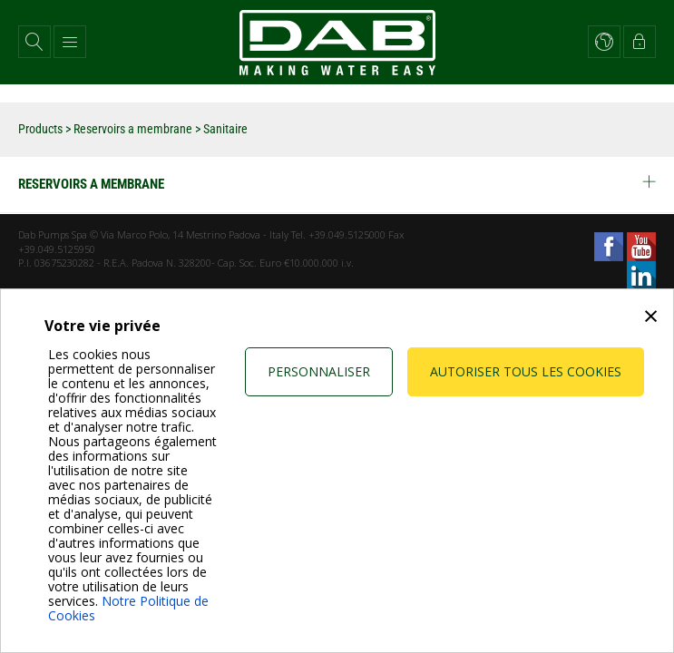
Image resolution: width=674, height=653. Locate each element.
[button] (34, 41)
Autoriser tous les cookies (525, 371)
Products (40, 129)
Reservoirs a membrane (132, 129)
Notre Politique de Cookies (128, 608)
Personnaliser (319, 371)
